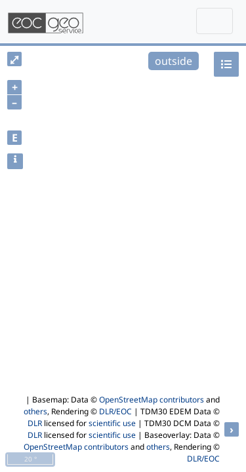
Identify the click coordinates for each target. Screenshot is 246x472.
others (35, 411)
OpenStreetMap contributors (151, 399)
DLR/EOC (115, 411)
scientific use (112, 423)
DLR (35, 423)
